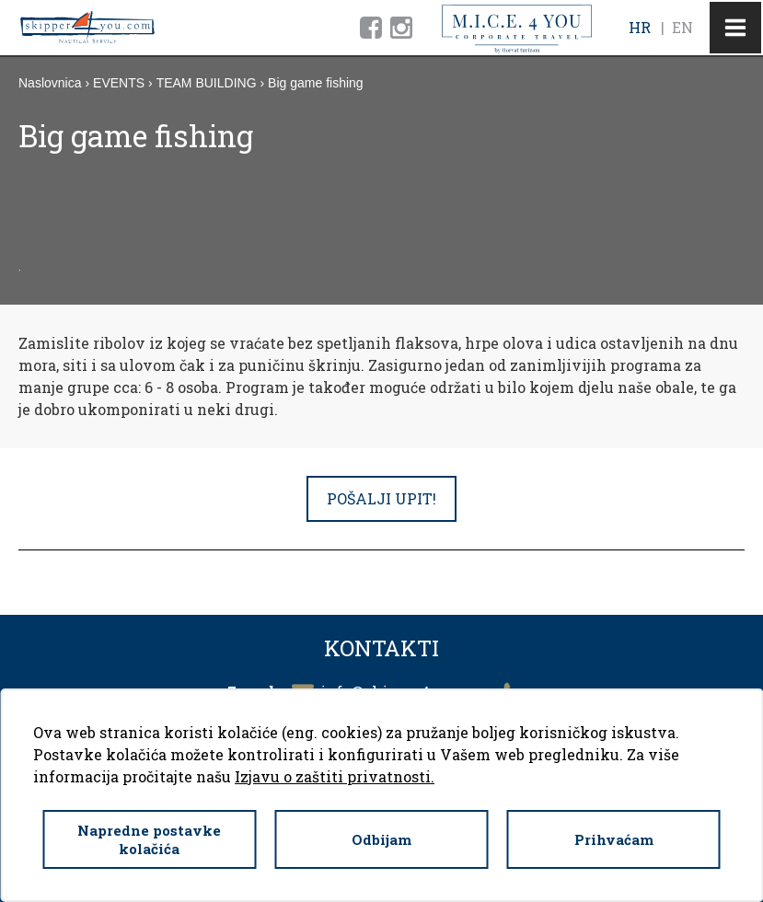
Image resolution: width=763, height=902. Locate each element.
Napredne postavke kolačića (149, 839)
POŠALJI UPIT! (381, 498)
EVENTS (119, 82)
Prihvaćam (613, 839)
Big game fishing (316, 82)
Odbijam (381, 839)
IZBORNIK (735, 27)
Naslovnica (49, 82)
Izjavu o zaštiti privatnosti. (334, 776)
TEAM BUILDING (206, 82)
